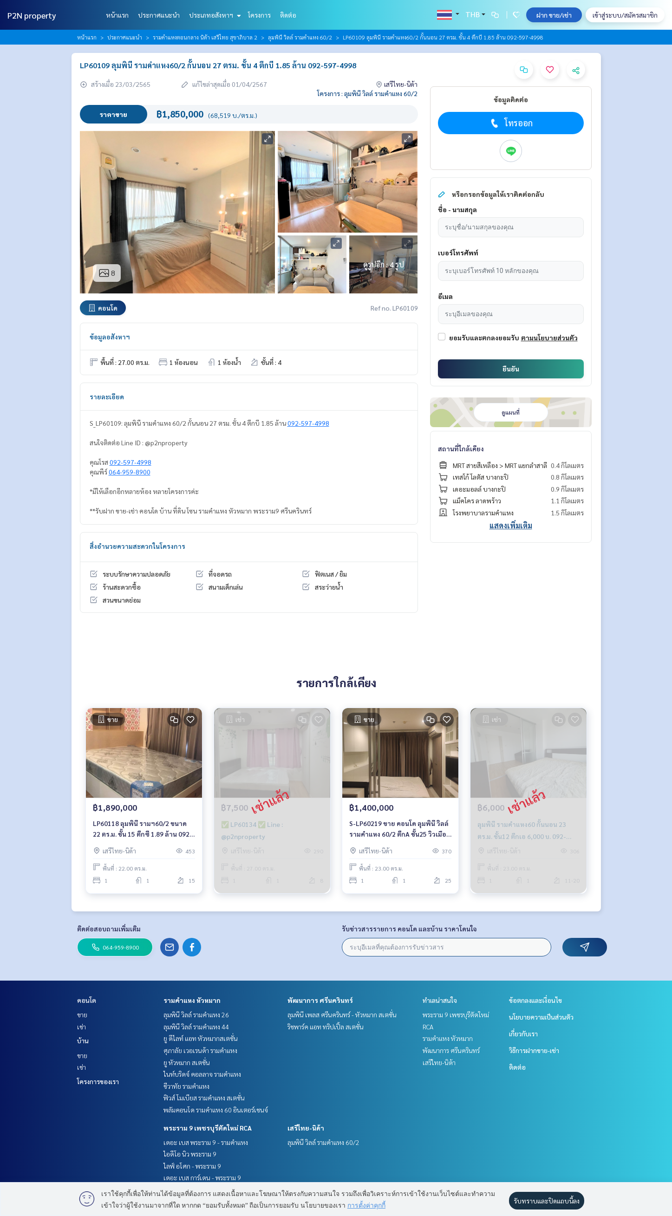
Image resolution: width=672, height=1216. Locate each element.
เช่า (81, 1026)
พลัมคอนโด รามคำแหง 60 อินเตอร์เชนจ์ (215, 1109)
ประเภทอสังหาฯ (214, 15)
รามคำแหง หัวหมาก (192, 1000)
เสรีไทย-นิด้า (305, 1128)
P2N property (31, 15)
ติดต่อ (288, 15)
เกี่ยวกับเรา (523, 1033)
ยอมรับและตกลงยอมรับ (484, 337)
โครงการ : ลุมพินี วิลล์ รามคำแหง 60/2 (367, 93)
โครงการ (259, 15)
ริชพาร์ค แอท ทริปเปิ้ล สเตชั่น (325, 1026)
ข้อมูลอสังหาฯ (110, 336)
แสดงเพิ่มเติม (510, 525)
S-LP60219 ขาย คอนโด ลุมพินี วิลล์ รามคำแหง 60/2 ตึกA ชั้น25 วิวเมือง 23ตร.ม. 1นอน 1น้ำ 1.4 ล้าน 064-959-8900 (399, 829)
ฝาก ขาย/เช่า (554, 15)
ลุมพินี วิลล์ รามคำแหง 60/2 (300, 37)
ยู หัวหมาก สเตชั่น (186, 1062)
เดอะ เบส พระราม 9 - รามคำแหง (205, 1142)
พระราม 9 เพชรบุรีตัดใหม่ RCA (207, 1128)
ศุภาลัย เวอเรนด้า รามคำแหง (200, 1050)
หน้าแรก (117, 15)
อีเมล (445, 296)
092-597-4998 (308, 423)
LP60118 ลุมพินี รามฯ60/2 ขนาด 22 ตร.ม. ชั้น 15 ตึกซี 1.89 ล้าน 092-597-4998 (142, 829)
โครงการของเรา (98, 1081)
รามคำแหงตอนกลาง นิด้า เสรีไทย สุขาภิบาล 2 (205, 37)
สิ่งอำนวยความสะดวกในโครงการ (137, 546)
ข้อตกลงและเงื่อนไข (535, 1000)
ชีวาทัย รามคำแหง (186, 1086)
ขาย (82, 1014)
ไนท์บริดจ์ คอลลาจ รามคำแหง (202, 1074)
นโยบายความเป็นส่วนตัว (541, 1017)
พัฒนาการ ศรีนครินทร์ (320, 1000)
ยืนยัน (510, 368)
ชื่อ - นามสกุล (457, 209)
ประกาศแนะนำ (159, 15)
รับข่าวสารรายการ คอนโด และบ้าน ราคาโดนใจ (409, 928)
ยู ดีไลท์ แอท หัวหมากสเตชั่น (200, 1038)
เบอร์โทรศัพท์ (458, 252)
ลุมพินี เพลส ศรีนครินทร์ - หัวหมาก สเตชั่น (342, 1014)
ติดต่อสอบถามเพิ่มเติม (109, 928)
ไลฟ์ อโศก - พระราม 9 (192, 1166)
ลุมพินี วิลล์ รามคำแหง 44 (196, 1026)
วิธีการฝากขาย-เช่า (534, 1050)
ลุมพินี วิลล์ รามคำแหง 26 (196, 1014)
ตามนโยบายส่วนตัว (549, 337)
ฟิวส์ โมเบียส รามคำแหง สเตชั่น (204, 1097)
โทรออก (511, 123)
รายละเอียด (107, 396)
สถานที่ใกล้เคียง (461, 448)
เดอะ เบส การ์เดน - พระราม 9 (202, 1177)
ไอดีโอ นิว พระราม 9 (189, 1154)
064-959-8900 (129, 472)
